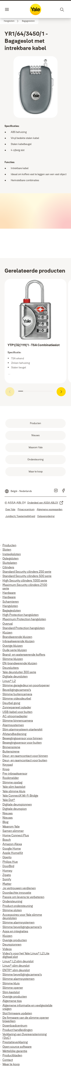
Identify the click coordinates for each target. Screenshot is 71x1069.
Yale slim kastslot (13, 787)
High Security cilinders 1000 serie (24, 580)
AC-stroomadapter (14, 716)
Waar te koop (11, 1064)
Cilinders (8, 567)
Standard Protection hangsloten (23, 628)
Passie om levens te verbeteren (23, 897)
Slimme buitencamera (17, 694)
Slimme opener (12, 987)
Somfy (6, 879)
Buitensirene (11, 751)
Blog (5, 822)
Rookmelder (10, 778)
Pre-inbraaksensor (14, 773)
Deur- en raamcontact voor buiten (24, 760)
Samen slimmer (13, 831)
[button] (28, 21)
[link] (12, 21)
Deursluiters (10, 668)
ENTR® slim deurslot (16, 970)
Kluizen (7, 632)
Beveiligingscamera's (16, 690)
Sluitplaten (9, 563)
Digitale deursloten (15, 676)
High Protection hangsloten (20, 615)
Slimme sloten (12, 910)
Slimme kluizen (12, 659)
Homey (7, 870)
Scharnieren (10, 601)
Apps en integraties (15, 931)
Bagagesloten (11, 610)
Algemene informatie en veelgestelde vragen (27, 1007)
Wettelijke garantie (14, 1051)
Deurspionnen (11, 944)
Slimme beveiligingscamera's (22, 927)
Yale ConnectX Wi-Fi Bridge (20, 795)
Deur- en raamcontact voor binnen (25, 756)
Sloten (6, 549)
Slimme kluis (11, 983)
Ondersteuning (12, 901)
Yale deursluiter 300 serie (19, 672)
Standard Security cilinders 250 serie (26, 571)
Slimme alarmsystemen (18, 922)
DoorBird (8, 866)
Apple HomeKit (12, 853)
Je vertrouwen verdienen (19, 888)
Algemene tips (12, 1001)
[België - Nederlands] (18, 490)
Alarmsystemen (13, 725)
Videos (7, 949)
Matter (6, 884)
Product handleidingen (17, 1030)
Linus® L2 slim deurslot (18, 961)
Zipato (6, 875)
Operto (7, 857)
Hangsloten (10, 606)
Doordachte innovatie (16, 892)
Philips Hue (10, 862)
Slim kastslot (11, 992)
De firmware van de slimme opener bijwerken (25, 1019)
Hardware (9, 593)
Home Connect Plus (15, 835)
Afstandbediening (14, 734)
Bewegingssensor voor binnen (22, 738)
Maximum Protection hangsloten (24, 619)
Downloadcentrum (14, 1025)
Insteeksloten (11, 554)
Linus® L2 (9, 681)
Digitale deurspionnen (17, 804)
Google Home (11, 848)
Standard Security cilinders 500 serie (26, 576)
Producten (9, 545)
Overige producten (14, 940)
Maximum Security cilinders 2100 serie (24, 586)
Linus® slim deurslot (16, 965)
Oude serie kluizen (14, 650)
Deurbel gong (11, 703)
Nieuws (7, 813)
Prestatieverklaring (15, 1042)
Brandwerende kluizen (17, 637)
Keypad (7, 764)
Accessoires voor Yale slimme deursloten (22, 916)
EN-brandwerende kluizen (19, 663)
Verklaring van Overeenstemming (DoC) (24, 1035)
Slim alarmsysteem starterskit (22, 729)
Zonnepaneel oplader (16, 707)
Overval (7, 623)
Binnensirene (11, 747)
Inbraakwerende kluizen (18, 641)
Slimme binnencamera (17, 720)
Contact (7, 1060)
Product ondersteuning (17, 906)
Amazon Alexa (12, 844)
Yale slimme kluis (13, 791)
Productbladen (12, 1055)
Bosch (6, 839)
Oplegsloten (10, 558)
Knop (5, 769)
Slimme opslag (12, 782)
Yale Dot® (8, 800)
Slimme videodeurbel (16, 698)
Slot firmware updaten (17, 1013)
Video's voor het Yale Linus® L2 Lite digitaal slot (25, 955)
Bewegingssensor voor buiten (22, 742)
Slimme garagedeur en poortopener (26, 685)
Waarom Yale (11, 826)
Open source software (17, 1046)
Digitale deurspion (14, 809)
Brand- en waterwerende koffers (23, 654)
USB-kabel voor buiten (17, 712)
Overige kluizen (12, 646)
